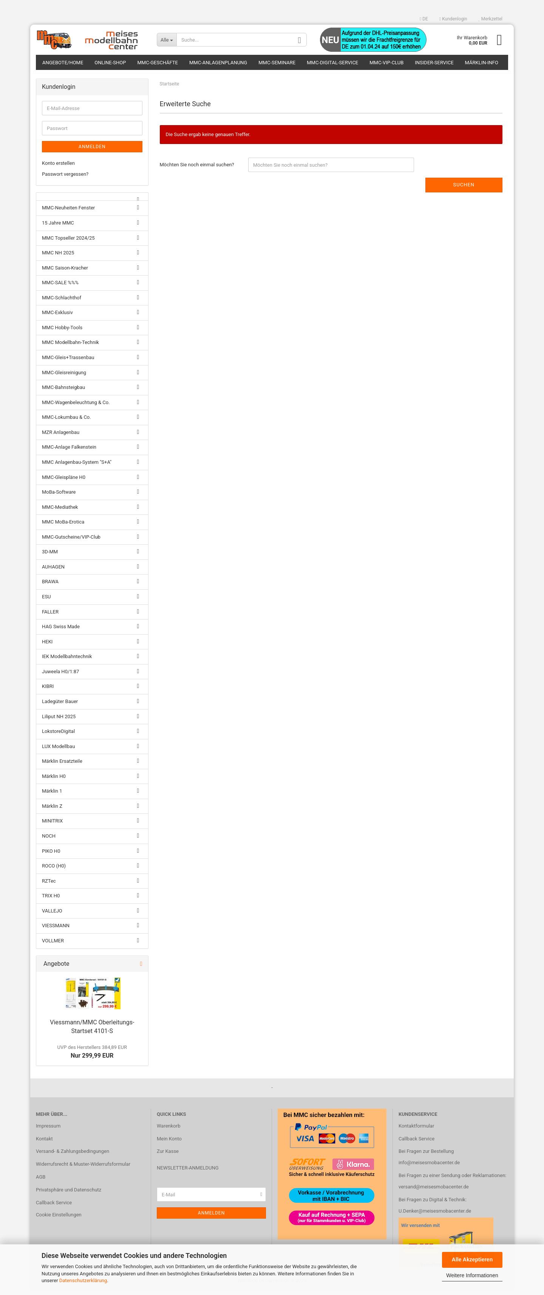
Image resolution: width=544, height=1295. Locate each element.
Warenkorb (168, 1130)
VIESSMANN (56, 930)
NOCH (49, 840)
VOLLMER (53, 945)
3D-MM (50, 556)
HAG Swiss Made (61, 631)
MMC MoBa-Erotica (63, 526)
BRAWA (50, 586)
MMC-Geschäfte (158, 62)
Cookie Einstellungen (59, 1219)
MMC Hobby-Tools (62, 332)
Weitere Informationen (472, 1275)
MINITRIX (52, 825)
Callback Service (54, 1207)
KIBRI (48, 691)
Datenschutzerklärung (83, 1280)
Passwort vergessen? (65, 178)
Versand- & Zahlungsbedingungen (72, 1156)
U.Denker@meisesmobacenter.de (435, 1215)
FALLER (50, 616)
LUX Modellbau (58, 750)
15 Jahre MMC (58, 227)
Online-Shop (110, 62)
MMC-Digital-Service (332, 62)
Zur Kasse (168, 1156)
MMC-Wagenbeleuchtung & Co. (76, 406)
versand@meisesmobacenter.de (434, 1191)
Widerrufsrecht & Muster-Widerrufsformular (83, 1168)
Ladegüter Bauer (60, 706)
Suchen (464, 189)
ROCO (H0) (54, 870)
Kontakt (44, 1143)
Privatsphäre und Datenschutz (68, 1194)
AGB (40, 1181)
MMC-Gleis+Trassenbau (68, 362)
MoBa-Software (59, 496)
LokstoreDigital (58, 736)
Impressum (48, 1130)
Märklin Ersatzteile (62, 765)
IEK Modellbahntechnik (67, 661)
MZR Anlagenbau (60, 436)
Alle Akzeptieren (472, 1259)
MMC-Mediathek (60, 511)
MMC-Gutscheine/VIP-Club (71, 541)
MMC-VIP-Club (386, 62)
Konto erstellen (58, 167)
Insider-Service (434, 62)
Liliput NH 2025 (59, 720)
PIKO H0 (51, 855)
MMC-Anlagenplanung (218, 62)
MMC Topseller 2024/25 (68, 242)
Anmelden (92, 151)
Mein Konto (169, 1143)
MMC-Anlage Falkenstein (69, 451)
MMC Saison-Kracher (65, 272)
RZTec (49, 885)
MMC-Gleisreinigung (64, 377)
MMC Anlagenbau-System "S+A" (76, 466)
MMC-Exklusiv (57, 317)
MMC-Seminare (276, 62)
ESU (46, 601)
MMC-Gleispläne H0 (63, 481)
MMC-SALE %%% (60, 287)
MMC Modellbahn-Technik (70, 347)
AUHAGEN (53, 571)
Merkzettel (490, 19)
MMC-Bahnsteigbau (63, 392)
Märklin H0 (54, 780)
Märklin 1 (52, 795)
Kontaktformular (416, 1130)
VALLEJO (52, 915)
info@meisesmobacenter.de (429, 1167)
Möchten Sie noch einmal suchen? (197, 169)
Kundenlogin (453, 19)
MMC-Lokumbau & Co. (66, 421)
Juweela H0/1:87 (60, 675)
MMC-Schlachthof (61, 302)
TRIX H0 (51, 900)
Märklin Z (52, 810)
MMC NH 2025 (58, 257)
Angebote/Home (62, 62)
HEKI (47, 646)
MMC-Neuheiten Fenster (68, 212)
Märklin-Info (481, 62)
